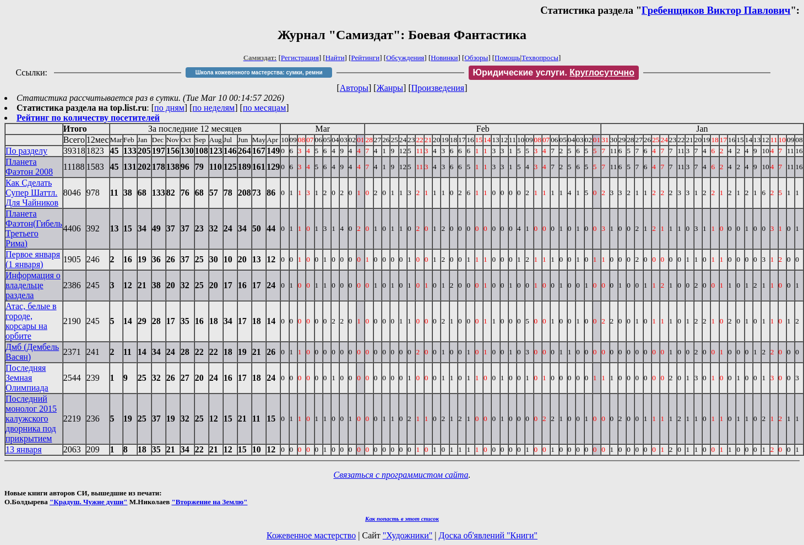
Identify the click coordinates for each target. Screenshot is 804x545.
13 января (24, 449)
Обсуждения (405, 57)
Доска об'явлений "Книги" (487, 535)
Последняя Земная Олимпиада (27, 377)
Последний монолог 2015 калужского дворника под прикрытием (31, 418)
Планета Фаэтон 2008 (29, 166)
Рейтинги (365, 57)
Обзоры (476, 57)
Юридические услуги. (554, 72)
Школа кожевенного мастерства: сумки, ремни (259, 72)
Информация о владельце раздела (33, 285)
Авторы (354, 88)
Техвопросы (539, 57)
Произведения (438, 88)
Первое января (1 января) (33, 259)
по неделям (214, 107)
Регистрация (300, 57)
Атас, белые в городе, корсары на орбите (31, 321)
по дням (169, 107)
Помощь (507, 57)
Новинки (444, 57)
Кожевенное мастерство (311, 535)
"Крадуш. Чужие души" (89, 502)
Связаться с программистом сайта (401, 474)
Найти (335, 57)
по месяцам (264, 107)
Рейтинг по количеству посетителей (88, 117)
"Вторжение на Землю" (209, 502)
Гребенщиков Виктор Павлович (716, 10)
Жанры (390, 88)
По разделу (26, 150)
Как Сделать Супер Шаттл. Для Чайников (32, 192)
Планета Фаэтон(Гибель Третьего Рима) (34, 228)
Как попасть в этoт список (402, 518)
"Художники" (407, 535)
